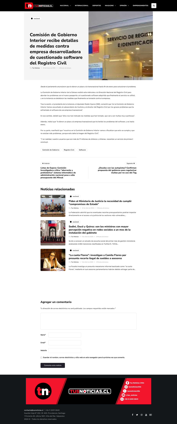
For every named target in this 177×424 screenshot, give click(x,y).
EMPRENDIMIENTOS (140, 6)
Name (43, 335)
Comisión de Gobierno (50, 150)
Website (44, 350)
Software (82, 150)
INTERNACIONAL (81, 6)
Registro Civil (69, 150)
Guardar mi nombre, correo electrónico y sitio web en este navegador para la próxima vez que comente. (84, 357)
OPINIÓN (123, 6)
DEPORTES (96, 6)
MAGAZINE (109, 6)
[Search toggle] (153, 5)
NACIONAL (64, 6)
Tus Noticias (36, 68)
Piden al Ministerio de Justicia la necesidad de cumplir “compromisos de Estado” (100, 204)
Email (43, 343)
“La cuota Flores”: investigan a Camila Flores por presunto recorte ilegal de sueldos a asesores (97, 258)
